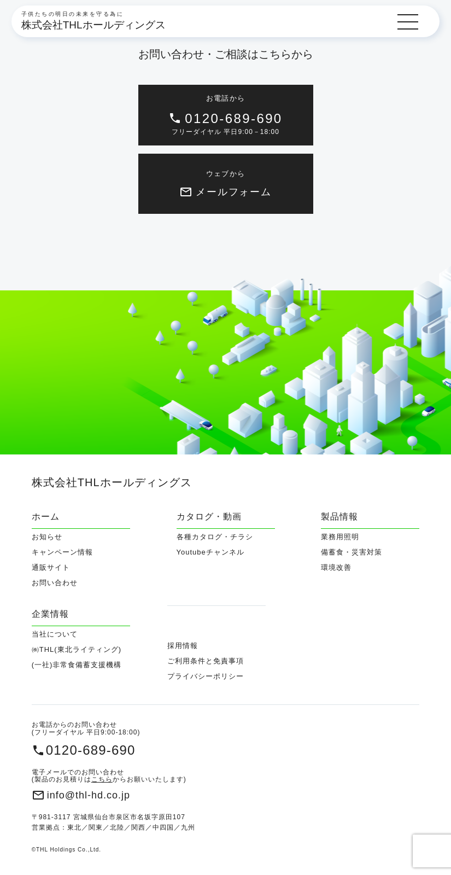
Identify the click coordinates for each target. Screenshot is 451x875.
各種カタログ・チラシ (215, 537)
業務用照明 (340, 537)
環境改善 (336, 567)
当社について (55, 634)
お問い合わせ (55, 583)
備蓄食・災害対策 (351, 552)
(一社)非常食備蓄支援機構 (77, 665)
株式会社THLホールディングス (93, 25)
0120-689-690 (91, 750)
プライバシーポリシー (205, 676)
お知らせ (47, 537)
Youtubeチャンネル (210, 552)
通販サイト (51, 567)
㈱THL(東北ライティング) (76, 650)
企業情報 (50, 614)
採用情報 (182, 645)
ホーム (46, 516)
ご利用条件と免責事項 (205, 661)
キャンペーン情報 (62, 552)
